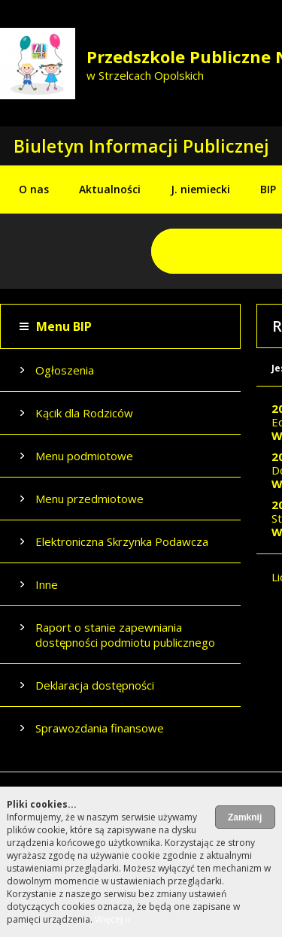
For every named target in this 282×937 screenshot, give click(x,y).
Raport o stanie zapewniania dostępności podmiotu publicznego (125, 635)
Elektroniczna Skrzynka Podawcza (121, 541)
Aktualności (110, 189)
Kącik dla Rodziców (84, 412)
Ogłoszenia (64, 370)
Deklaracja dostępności (94, 685)
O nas (34, 189)
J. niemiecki (200, 189)
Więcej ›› (113, 919)
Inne (46, 584)
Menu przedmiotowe (89, 498)
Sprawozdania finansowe (99, 727)
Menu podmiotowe (84, 455)
